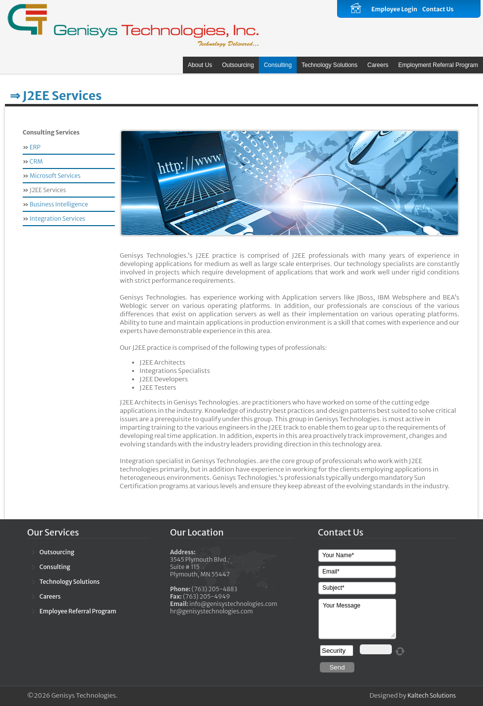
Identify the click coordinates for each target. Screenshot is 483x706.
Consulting (278, 65)
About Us (200, 65)
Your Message (358, 619)
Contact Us (438, 9)
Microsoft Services (55, 175)
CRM (36, 161)
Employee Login (394, 9)
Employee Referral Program (77, 611)
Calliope (133, 24)
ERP (34, 147)
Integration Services (57, 218)
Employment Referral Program (438, 65)
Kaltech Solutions (432, 695)
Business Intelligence (59, 204)
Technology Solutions (329, 65)
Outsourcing (238, 65)
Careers (377, 65)
